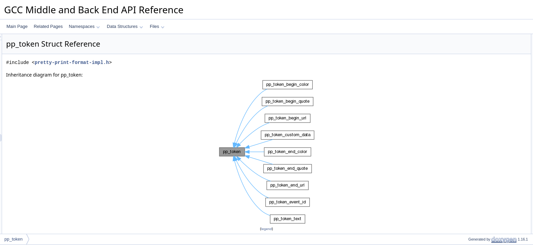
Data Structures (125, 26)
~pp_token (472, 82)
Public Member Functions (480, 52)
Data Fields (467, 142)
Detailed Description (475, 172)
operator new (474, 127)
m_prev (469, 157)
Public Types (468, 37)
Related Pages (48, 26)
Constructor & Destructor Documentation (494, 195)
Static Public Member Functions (486, 120)
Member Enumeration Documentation (491, 180)
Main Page (17, 26)
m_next (469, 165)
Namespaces (84, 26)
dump (468, 105)
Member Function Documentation (487, 232)
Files (157, 26)
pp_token (471, 60)
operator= (471, 90)
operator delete (476, 135)
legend (267, 229)
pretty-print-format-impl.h (157, 62)
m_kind (469, 150)
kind (466, 45)
